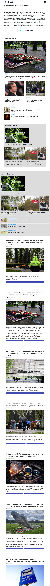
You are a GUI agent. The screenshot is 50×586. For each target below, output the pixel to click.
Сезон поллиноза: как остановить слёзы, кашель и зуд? (21, 220)
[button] (45, 2)
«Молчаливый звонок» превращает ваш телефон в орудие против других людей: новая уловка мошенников (27, 109)
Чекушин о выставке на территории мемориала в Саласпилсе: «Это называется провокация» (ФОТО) (25, 353)
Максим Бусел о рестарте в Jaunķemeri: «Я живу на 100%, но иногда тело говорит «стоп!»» (34, 163)
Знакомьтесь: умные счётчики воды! (16, 226)
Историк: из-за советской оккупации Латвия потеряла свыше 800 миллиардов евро (14, 100)
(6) (14, 101)
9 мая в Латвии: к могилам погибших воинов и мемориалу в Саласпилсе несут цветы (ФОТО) (35, 100)
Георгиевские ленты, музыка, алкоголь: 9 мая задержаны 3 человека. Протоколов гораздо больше (24, 242)
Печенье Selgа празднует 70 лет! (15, 232)
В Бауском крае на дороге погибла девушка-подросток (24, 116)
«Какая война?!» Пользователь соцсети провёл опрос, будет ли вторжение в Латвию (24, 455)
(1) (32, 78)
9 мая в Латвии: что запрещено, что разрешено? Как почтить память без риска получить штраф (25, 505)
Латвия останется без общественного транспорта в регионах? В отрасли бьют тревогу (25, 560)
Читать (25, 282)
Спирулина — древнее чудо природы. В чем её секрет (18, 144)
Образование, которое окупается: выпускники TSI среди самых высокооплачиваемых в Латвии (13, 163)
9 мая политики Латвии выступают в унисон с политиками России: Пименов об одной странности (25, 77)
